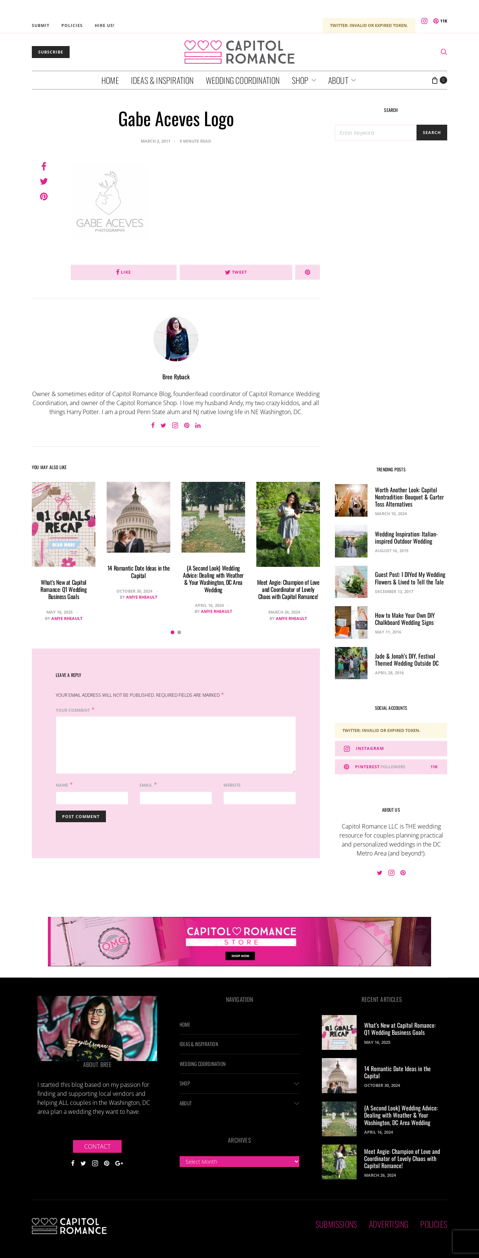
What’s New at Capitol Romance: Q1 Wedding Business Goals (63, 589)
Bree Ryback (176, 376)
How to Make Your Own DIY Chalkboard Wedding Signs (405, 619)
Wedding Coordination (243, 80)
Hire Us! (105, 25)
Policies (72, 25)
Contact (97, 1146)
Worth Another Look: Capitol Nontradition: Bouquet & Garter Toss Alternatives (409, 496)
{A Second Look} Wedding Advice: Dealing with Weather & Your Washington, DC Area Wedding (213, 578)
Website (232, 785)
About (338, 80)
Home (110, 80)
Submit (40, 25)
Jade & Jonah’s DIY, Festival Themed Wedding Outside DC (407, 659)
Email (146, 785)
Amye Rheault (66, 618)
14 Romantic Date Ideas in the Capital (138, 571)
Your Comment (73, 710)
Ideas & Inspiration (162, 80)
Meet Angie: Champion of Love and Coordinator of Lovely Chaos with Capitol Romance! (288, 589)
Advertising (388, 1224)
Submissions (336, 1224)
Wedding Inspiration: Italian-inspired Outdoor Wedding (406, 537)
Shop (300, 80)
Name (62, 785)
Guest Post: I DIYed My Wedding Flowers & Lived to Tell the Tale (410, 578)
